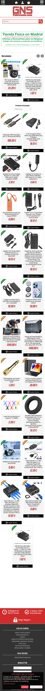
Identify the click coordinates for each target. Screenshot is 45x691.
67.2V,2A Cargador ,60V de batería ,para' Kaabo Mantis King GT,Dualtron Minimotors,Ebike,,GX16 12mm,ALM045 (33, 137)
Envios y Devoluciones (22, 633)
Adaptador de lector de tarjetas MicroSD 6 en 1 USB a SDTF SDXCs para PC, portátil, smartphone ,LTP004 (11, 176)
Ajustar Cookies (36, 687)
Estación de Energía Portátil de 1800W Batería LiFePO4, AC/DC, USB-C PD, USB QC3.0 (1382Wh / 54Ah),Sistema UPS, (11, 339)
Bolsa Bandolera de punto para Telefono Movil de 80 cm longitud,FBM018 (11, 214)
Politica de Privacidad (22, 646)
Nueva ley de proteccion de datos (22, 639)
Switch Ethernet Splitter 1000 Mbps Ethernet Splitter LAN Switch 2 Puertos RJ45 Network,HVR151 (33, 503)
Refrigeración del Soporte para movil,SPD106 (11, 462)
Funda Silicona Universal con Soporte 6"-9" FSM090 (12, 417)
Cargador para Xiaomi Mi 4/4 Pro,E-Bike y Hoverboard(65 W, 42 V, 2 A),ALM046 (11, 301)
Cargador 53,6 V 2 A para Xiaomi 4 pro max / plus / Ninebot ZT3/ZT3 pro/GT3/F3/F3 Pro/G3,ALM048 (33, 215)
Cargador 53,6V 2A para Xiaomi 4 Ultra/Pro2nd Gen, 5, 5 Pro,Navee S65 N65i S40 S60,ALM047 (11, 253)
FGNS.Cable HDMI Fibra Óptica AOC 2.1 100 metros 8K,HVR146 (11, 135)
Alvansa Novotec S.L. (22, 635)
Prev (38, 56)
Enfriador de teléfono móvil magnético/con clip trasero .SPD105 (33, 301)
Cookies (22, 637)
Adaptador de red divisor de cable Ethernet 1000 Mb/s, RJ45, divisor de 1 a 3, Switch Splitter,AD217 (33, 176)
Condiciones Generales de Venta (22, 641)
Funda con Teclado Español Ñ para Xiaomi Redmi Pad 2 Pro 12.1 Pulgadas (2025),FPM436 (33, 380)
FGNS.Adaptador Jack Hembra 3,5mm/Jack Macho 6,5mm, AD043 (11, 380)
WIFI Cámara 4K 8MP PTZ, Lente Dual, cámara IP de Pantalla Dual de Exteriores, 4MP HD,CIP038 (12, 82)
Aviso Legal (22, 643)
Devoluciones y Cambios (22, 648)
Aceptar (24, 687)
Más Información (9, 683)
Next (42, 56)
